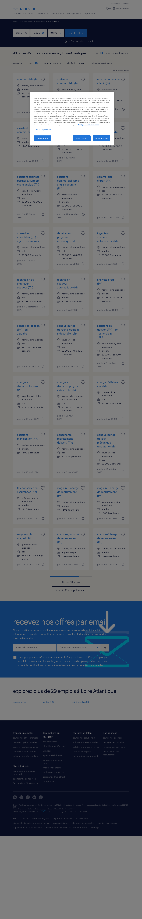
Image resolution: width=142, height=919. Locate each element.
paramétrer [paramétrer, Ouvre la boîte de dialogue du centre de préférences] (42, 138)
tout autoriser (101, 138)
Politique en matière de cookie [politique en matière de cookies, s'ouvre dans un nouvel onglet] (88, 125)
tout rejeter (81, 138)
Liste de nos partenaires (43, 130)
